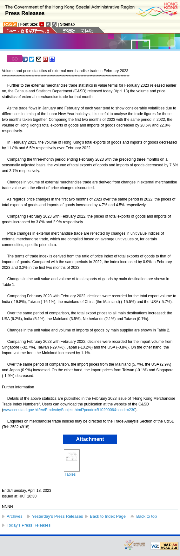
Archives (15, 516)
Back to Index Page (108, 516)
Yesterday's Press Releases (57, 516)
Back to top (146, 516)
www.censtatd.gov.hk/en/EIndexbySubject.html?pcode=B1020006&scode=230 (69, 410)
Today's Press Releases (28, 525)
